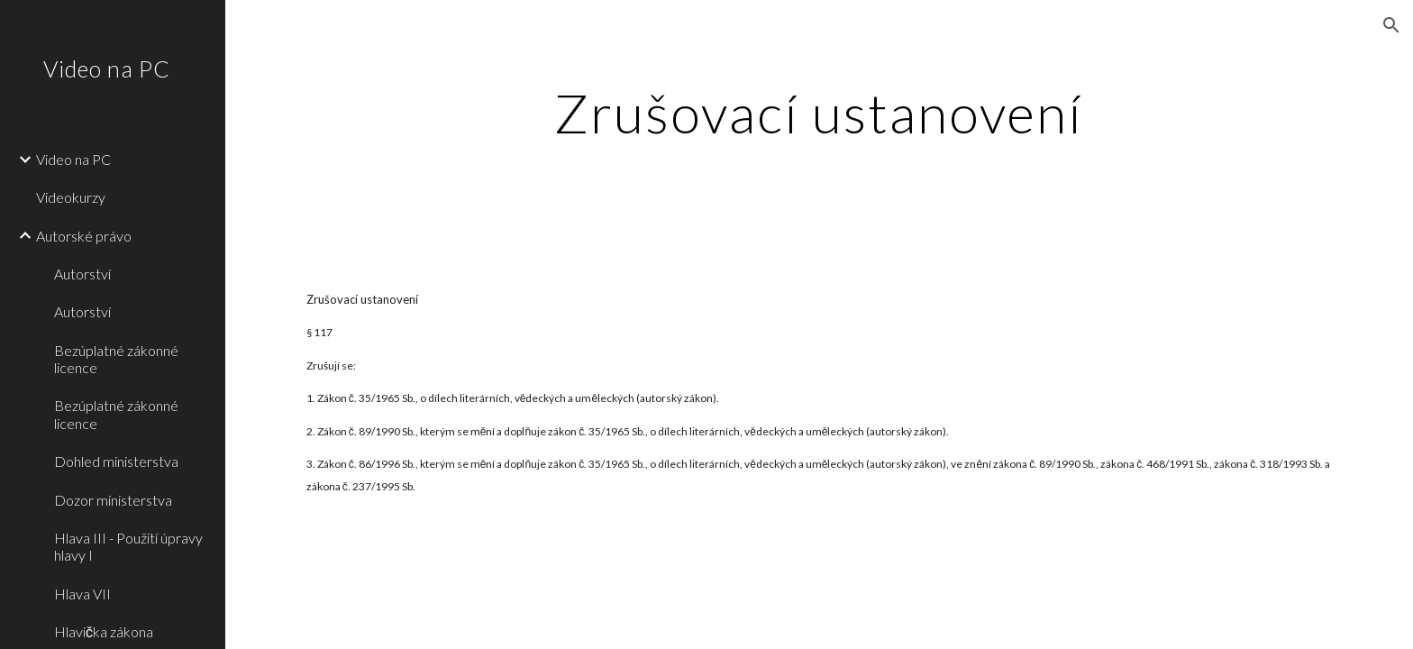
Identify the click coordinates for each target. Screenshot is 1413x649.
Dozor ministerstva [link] (113, 499)
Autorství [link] (82, 273)
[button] (1391, 25)
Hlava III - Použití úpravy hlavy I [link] (128, 546)
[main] (819, 113)
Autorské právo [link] (84, 235)
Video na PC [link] (73, 159)
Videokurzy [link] (70, 197)
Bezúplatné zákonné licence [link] (116, 359)
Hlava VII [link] (82, 593)
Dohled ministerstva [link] (116, 461)
